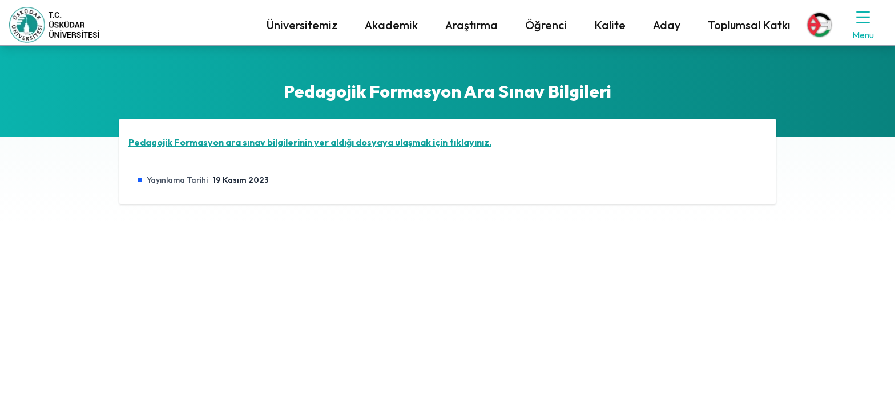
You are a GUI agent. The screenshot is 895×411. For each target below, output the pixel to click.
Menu (863, 25)
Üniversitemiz (302, 25)
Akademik (391, 25)
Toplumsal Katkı (749, 25)
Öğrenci (546, 25)
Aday (666, 25)
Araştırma (471, 25)
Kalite (610, 25)
